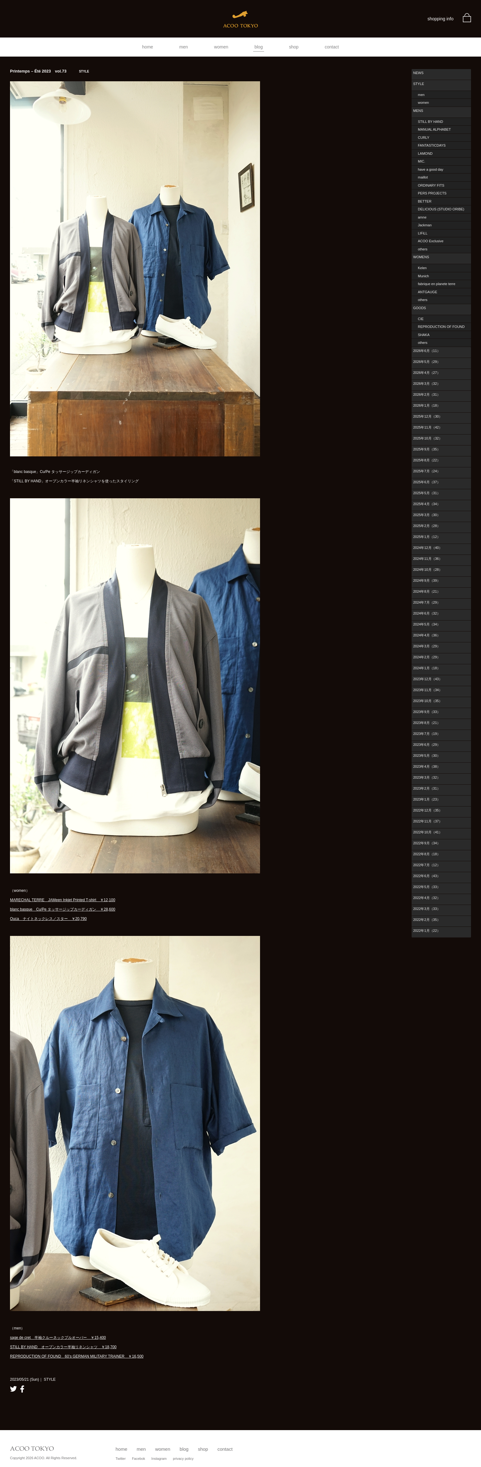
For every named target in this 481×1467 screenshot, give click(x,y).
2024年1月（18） (426, 668)
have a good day (430, 169)
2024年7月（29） (426, 602)
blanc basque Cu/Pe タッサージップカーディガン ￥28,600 (62, 909)
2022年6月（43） (426, 876)
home (147, 46)
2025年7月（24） (426, 471)
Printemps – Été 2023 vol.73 (49, 71)
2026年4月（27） (426, 372)
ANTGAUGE (427, 292)
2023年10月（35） (427, 701)
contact (332, 46)
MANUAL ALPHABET (434, 129)
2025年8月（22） (426, 460)
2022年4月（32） (426, 898)
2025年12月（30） (427, 416)
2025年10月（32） (427, 438)
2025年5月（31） (426, 493)
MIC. (421, 161)
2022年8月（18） (426, 854)
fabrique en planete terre (436, 284)
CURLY (423, 137)
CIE (420, 319)
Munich (423, 276)
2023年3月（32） (426, 777)
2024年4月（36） (426, 635)
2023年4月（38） (426, 766)
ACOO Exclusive (430, 241)
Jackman (425, 225)
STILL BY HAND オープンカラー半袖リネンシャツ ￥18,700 (63, 1347)
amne (422, 217)
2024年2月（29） (426, 657)
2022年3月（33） (426, 909)
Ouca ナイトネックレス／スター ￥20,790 (48, 919)
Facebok (138, 1458)
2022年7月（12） (426, 865)
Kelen (422, 268)
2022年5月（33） (426, 887)
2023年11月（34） (427, 690)
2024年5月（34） (426, 624)
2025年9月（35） (426, 449)
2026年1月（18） (426, 405)
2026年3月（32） (426, 383)
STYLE (418, 84)
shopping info (440, 18)
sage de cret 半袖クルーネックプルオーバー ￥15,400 (58, 1337)
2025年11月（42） (427, 427)
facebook (22, 1389)
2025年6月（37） (426, 482)
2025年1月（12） (426, 537)
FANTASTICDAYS (432, 145)
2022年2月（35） (426, 920)
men (183, 46)
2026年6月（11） (426, 351)
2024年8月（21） (426, 591)
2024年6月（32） (426, 613)
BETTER (424, 201)
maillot (423, 177)
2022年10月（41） (427, 832)
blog (258, 46)
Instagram (159, 1458)
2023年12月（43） (427, 679)
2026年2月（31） (426, 394)
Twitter (121, 1458)
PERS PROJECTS (432, 193)
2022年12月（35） (427, 810)
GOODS (419, 308)
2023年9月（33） (426, 712)
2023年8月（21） (426, 723)
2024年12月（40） (427, 548)
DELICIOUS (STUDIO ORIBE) (441, 209)
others (423, 249)
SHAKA (423, 335)
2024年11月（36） (427, 558)
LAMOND (425, 153)
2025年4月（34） (426, 504)
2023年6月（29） (426, 744)
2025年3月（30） (426, 515)
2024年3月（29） (426, 646)
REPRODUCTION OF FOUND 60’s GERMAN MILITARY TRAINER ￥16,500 (76, 1356)
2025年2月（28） (426, 526)
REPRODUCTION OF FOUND (441, 327)
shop (293, 46)
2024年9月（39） (426, 580)
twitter (13, 1389)
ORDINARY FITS (431, 185)
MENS (418, 111)
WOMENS (421, 257)
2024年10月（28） (427, 569)
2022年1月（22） (426, 930)
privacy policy (183, 1458)
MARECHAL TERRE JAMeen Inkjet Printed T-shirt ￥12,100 (62, 900)
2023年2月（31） (426, 788)
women (221, 46)
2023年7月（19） (426, 734)
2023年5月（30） (426, 755)
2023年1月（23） (426, 799)
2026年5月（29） (426, 362)
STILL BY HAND (430, 121)
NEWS (418, 73)
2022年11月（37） (427, 821)
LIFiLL (423, 233)
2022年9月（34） (426, 843)
